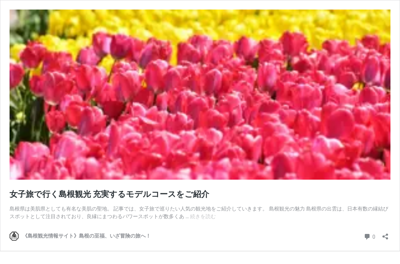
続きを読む (203, 216)
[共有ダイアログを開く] (385, 234)
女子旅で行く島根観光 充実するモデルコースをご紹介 (109, 194)
